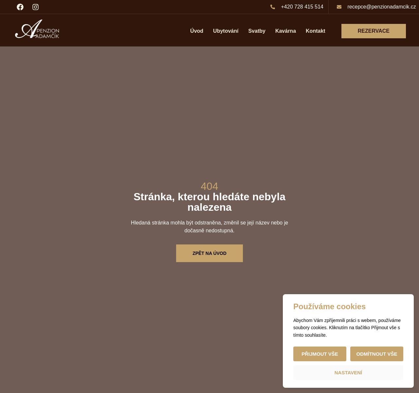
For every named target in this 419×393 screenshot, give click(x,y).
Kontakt (315, 31)
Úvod (196, 31)
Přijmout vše (319, 354)
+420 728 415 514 (302, 6)
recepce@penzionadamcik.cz (382, 6)
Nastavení (348, 372)
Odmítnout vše (376, 354)
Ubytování (225, 31)
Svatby (256, 31)
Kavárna (285, 31)
